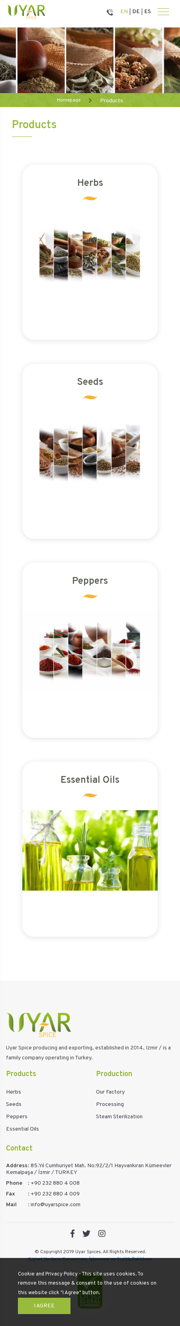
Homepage (68, 100)
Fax (10, 1194)
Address (16, 1165)
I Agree (44, 1306)
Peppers (16, 1116)
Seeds (14, 1104)
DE (136, 11)
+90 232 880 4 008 (55, 1183)
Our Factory (110, 1092)
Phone (14, 1183)
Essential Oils (22, 1129)
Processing (110, 1104)
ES (147, 11)
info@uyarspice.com (55, 1204)
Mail (11, 1204)
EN (124, 11)
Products (111, 101)
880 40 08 (111, 12)
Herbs (13, 1092)
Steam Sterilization (119, 1116)
